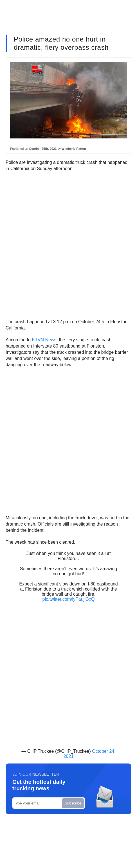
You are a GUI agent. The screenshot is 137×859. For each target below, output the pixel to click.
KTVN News (44, 339)
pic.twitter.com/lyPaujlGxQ (68, 599)
